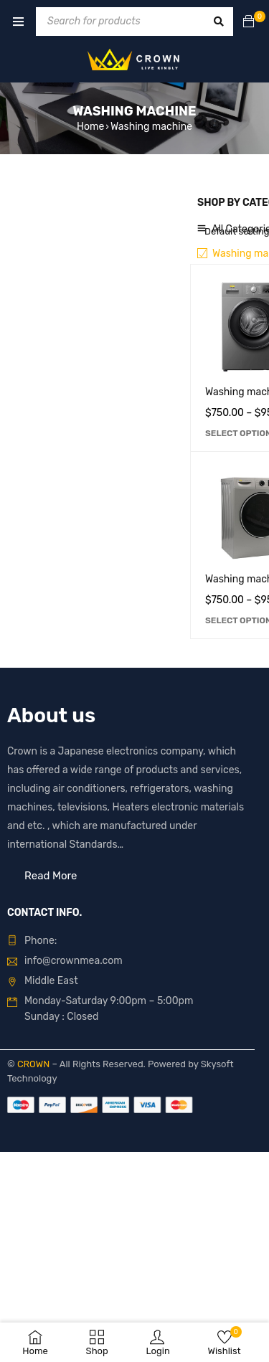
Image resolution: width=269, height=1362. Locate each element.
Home (90, 126)
